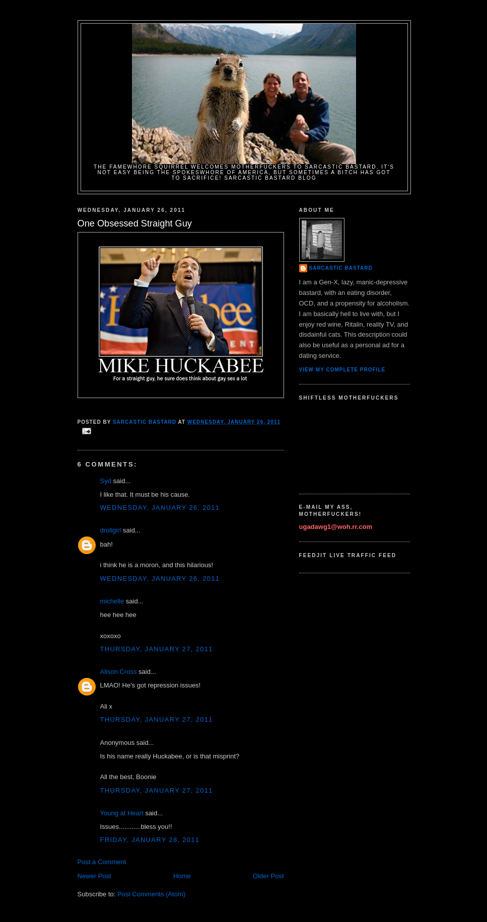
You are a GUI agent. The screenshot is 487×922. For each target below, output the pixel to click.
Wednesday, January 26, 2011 (160, 507)
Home (182, 876)
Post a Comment (102, 862)
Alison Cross (118, 671)
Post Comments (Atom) (151, 894)
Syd (105, 481)
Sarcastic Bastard (341, 268)
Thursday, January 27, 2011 (156, 649)
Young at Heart (122, 813)
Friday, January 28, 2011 (150, 839)
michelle (112, 601)
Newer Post (94, 876)
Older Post (268, 876)
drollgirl (110, 530)
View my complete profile (342, 369)
